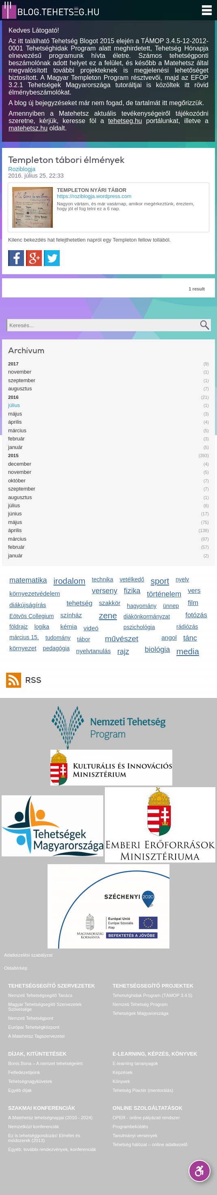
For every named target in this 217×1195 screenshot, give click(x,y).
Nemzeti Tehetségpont (30, 1008)
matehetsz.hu (28, 128)
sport (160, 580)
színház (71, 615)
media (187, 651)
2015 (13, 455)
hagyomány (141, 606)
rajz (123, 651)
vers (194, 590)
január (15, 447)
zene (108, 615)
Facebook (16, 258)
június (15, 514)
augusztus (20, 388)
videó (91, 628)
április (15, 422)
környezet (23, 648)
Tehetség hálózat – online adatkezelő (150, 1134)
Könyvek (121, 1071)
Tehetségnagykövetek (30, 1071)
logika (41, 626)
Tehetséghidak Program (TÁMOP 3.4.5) (152, 985)
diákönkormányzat (147, 616)
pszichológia (139, 627)
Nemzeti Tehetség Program (140, 994)
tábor (83, 639)
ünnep (171, 606)
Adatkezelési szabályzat (28, 955)
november (19, 372)
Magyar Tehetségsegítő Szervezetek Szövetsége (45, 997)
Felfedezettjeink (24, 1062)
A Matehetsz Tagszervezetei (36, 1026)
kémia (69, 626)
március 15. (24, 637)
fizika (132, 591)
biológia (157, 649)
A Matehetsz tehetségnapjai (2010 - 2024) (50, 1107)
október (17, 481)
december (19, 464)
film (193, 603)
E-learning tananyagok (135, 1053)
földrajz (18, 626)
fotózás (196, 615)
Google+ (34, 258)
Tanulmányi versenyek (135, 1125)
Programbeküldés (130, 1116)
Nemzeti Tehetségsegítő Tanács (40, 985)
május (15, 414)
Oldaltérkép (124, 955)
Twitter (52, 258)
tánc (190, 638)
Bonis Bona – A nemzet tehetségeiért (45, 1053)
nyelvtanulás (93, 650)
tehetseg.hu (125, 120)
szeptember (21, 380)
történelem (164, 594)
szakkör (109, 602)
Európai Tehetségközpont (33, 1017)
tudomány (58, 637)
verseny (104, 591)
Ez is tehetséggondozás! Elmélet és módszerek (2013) (44, 1128)
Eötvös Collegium (31, 616)
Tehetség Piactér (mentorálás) (143, 1080)
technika (102, 579)
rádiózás (187, 626)
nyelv (182, 579)
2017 (13, 363)
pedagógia (56, 648)
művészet (121, 638)
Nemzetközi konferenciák (33, 1116)
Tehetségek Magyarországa (140, 1003)
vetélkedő (131, 579)
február (16, 439)
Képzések (122, 1062)
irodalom (70, 580)
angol (169, 637)
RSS (31, 680)
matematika (28, 580)
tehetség (80, 603)
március (17, 430)
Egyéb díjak (20, 1080)
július (14, 405)
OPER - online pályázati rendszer (146, 1107)
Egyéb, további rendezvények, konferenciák (52, 1139)
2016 (13, 397)
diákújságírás (27, 604)
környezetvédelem (34, 593)
